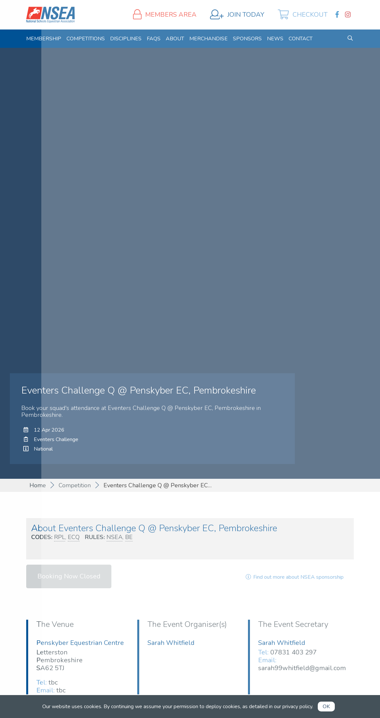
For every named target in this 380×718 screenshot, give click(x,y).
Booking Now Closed (69, 576)
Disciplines (126, 38)
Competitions (85, 38)
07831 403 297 (293, 652)
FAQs (154, 38)
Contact (301, 38)
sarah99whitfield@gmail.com (302, 668)
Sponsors (247, 38)
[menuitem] (43, 38)
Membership (43, 38)
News (275, 38)
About (175, 38)
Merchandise (208, 38)
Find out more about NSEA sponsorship (294, 577)
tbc (53, 682)
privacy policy (297, 706)
